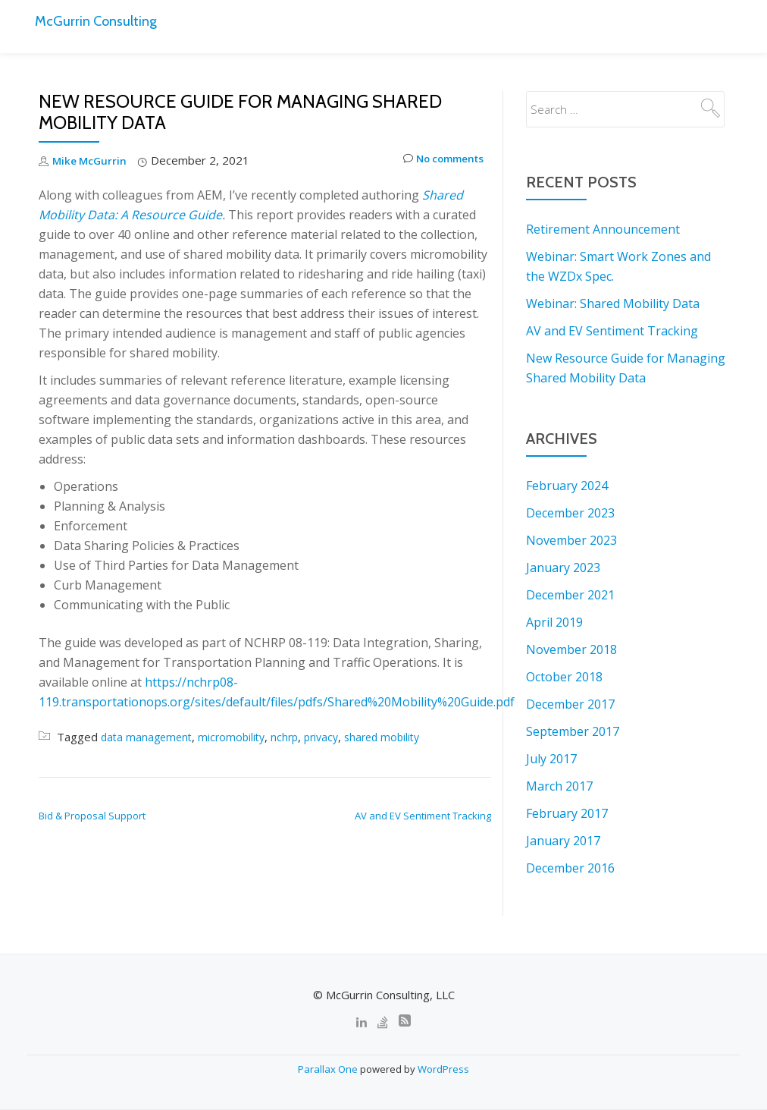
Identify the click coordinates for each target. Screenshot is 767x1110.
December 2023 (570, 513)
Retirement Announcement (603, 229)
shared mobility (396, 736)
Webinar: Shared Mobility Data (613, 303)
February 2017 (567, 813)
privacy (331, 736)
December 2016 (570, 868)
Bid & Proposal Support (92, 815)
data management (148, 736)
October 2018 (564, 676)
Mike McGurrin (91, 160)
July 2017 (551, 758)
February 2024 (567, 485)
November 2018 (571, 649)
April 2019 (554, 622)
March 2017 (559, 786)
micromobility (237, 736)
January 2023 (563, 567)
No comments (437, 160)
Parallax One (329, 1069)
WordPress (443, 1069)
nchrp (292, 736)
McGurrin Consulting (104, 20)
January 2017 (563, 840)
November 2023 (571, 540)
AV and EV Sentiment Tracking (423, 815)
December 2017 (570, 704)
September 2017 (572, 731)
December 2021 (570, 594)
